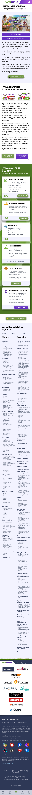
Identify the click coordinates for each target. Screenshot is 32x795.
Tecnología (5, 347)
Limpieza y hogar (22, 443)
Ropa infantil (5, 485)
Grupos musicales (22, 502)
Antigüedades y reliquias (8, 370)
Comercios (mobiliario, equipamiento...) (8, 540)
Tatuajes (20, 548)
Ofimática (20, 357)
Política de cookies (24, 779)
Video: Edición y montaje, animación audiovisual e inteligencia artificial (23, 366)
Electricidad (5, 511)
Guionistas (20, 517)
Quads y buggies (6, 402)
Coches (4, 399)
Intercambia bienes (16, 34)
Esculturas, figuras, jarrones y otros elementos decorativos (9, 463)
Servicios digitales (22, 466)
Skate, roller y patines (7, 418)
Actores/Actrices (21, 514)
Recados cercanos (22, 342)
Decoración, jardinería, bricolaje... (23, 384)
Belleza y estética (22, 540)
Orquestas (20, 503)
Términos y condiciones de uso (18, 776)
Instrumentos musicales (8, 392)
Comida (4, 333)
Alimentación (5, 341)
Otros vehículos (6, 408)
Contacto (16, 772)
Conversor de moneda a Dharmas (22, 156)
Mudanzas (20, 344)
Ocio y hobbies (6, 437)
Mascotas (20, 643)
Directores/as (21, 516)
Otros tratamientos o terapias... (22, 567)
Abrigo (23, 333)
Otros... (4, 451)
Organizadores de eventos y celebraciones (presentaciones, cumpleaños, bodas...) (24, 485)
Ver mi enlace (23, 218)
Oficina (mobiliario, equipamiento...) (7, 542)
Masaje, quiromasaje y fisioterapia (23, 569)
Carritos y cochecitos (7, 478)
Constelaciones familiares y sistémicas (24, 588)
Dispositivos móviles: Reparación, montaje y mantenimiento (23, 435)
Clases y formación (22, 348)
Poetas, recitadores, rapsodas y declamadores (24, 494)
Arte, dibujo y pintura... (23, 354)
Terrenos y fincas (6, 532)
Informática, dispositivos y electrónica (21, 448)
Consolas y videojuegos (8, 348)
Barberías (20, 546)
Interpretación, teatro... (23, 381)
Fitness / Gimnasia (7, 429)
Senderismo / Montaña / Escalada (8, 414)
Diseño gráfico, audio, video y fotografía (23, 462)
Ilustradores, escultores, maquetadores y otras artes (23, 532)
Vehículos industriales (8, 407)
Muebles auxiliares (7, 465)
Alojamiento (20, 397)
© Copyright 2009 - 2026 (20, 771)
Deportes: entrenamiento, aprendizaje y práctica (24, 555)
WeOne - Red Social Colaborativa (10, 720)
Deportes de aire (6, 433)
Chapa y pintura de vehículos (22, 410)
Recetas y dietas (6, 344)
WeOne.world (8, 771)
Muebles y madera (22, 414)
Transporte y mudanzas (23, 341)
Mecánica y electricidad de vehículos (24, 408)
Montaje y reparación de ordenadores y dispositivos (24, 360)
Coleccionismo (6, 450)
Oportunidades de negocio (24, 629)
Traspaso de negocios (23, 631)
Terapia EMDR (21, 593)
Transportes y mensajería (23, 345)
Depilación (20, 543)
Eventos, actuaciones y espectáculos (23, 470)
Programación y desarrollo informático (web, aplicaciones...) (24, 370)
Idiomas (20, 350)
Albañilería (5, 514)
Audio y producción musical (22, 353)
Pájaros (4, 495)
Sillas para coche (6, 486)
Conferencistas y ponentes (24, 475)
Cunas (4, 479)
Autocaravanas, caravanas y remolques (8, 401)
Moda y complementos (8, 374)
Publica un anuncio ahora (17, 77)
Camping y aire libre (7, 449)
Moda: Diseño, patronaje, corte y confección (23, 388)
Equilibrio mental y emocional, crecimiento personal (23, 575)
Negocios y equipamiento (6, 536)
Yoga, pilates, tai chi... (23, 391)
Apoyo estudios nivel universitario (22, 379)
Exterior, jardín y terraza (8, 365)
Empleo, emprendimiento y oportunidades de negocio (22, 623)
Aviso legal (8, 776)
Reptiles (4, 499)
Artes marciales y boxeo (8, 415)
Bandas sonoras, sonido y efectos (24, 526)
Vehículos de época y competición (7, 406)
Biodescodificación (22, 590)
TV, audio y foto (6, 351)
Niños (19, 639)
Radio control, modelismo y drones (9, 447)
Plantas (4, 469)
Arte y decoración (7, 454)
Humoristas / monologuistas (21, 477)
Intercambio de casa (22, 398)
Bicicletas (5, 396)
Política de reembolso (10, 777)
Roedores (5, 501)
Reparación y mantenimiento (21, 404)
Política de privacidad (21, 777)
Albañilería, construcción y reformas (24, 421)
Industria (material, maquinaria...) (7, 545)
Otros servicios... (22, 652)
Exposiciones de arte (22, 490)
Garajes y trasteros (7, 531)
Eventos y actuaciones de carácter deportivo (23, 492)
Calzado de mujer (7, 379)
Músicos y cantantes (22, 500)
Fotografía (20, 362)
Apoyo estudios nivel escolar (22, 375)
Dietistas (20, 550)
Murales (4, 461)
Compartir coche (22, 393)
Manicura (20, 545)
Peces (4, 497)
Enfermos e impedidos (23, 641)
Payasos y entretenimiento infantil (24, 479)
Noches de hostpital (22, 644)
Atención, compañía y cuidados (23, 636)
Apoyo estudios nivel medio (22, 377)
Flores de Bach (21, 560)
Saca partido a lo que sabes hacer (16, 38)
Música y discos (6, 389)
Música (19, 497)
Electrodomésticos (7, 360)
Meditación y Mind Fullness (24, 586)
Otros (4, 371)
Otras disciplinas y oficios (23, 389)
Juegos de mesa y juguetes (9, 445)
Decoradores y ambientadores (21, 528)
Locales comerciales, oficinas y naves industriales (7, 529)
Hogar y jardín (6, 358)
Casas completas (22, 401)
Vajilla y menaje (6, 364)
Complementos (6, 381)
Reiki (19, 559)
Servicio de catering (22, 482)
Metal (19, 419)
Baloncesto (5, 423)
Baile (19, 356)
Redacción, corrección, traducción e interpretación (23, 616)
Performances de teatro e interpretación (23, 473)
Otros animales (6, 502)
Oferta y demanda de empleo (23, 628)
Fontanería (5, 509)
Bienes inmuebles (7, 520)
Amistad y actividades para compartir (23, 647)
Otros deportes (6, 434)
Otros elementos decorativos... (6, 471)
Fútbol (4, 422)
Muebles (5, 361)
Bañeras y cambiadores (8, 477)
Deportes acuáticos (7, 432)
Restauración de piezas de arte (24, 427)
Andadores (5, 475)
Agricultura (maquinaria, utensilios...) (8, 551)
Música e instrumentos (23, 351)
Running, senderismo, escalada (8, 426)
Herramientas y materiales (6, 505)
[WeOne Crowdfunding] (21, 307)
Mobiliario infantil (7, 482)
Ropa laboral (5, 553)
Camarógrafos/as (22, 522)
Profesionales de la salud (22, 597)
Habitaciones (21, 400)
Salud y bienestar (22, 553)
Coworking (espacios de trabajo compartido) (8, 522)
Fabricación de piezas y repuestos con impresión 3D (23, 429)
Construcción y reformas (21, 439)
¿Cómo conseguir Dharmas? (8, 155)
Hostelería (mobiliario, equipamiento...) (8, 547)
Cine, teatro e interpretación (21, 510)
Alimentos (5, 342)
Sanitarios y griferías (7, 366)
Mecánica (20, 422)
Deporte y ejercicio (7, 411)
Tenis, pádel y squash (7, 424)
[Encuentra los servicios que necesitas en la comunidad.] (16, 23)
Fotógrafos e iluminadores (24, 530)
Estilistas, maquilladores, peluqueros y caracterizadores (23, 519)
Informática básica (22, 358)
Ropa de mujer (6, 377)
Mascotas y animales (8, 491)
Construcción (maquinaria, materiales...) (9, 549)
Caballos (5, 498)
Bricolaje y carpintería (8, 508)
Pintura (4, 512)
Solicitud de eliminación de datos (11, 779)
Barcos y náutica (6, 404)
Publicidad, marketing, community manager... (23, 373)
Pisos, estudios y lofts (7, 525)
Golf (4, 428)
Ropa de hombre (6, 376)
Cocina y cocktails (22, 386)
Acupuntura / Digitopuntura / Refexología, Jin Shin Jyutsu (24, 564)
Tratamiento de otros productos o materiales (23, 432)
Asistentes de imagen (23, 547)
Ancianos (20, 640)
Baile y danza (21, 487)
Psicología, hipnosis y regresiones (23, 592)
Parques (4, 483)
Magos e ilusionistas (22, 481)
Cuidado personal (7, 383)
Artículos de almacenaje (8, 382)
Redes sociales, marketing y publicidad (23, 536)
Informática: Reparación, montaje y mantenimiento (24, 412)
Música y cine (6, 387)
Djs (18, 499)
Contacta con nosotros (7, 763)
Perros (4, 493)
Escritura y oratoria (22, 382)
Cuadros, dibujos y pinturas (9, 457)
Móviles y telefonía (7, 352)
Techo (13, 333)
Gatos (4, 494)
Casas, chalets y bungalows (9, 526)
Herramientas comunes (8, 516)
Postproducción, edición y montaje (24, 524)
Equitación (5, 419)
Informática (5, 350)
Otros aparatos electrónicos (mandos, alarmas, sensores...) (8, 354)
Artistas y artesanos (22, 458)
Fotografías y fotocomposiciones (7, 459)
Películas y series (6, 390)
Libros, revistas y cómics (8, 439)
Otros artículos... (6, 557)
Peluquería (20, 542)
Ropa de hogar (6, 362)
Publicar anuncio (16, 283)
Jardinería (5, 513)
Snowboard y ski (6, 420)
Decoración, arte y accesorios (7, 368)
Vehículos (4, 395)
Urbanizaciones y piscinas (24, 425)
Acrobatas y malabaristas (23, 489)
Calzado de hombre (7, 378)
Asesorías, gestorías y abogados (23, 610)
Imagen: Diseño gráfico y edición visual (23, 364)
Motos (4, 397)
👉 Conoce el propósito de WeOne (16, 318)
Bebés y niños (6, 474)
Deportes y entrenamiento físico (23, 601)
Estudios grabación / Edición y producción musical (22, 505)
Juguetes (5, 481)
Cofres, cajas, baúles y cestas (8, 467)
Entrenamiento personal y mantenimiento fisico (24, 557)
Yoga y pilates (6, 430)
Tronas (4, 487)
